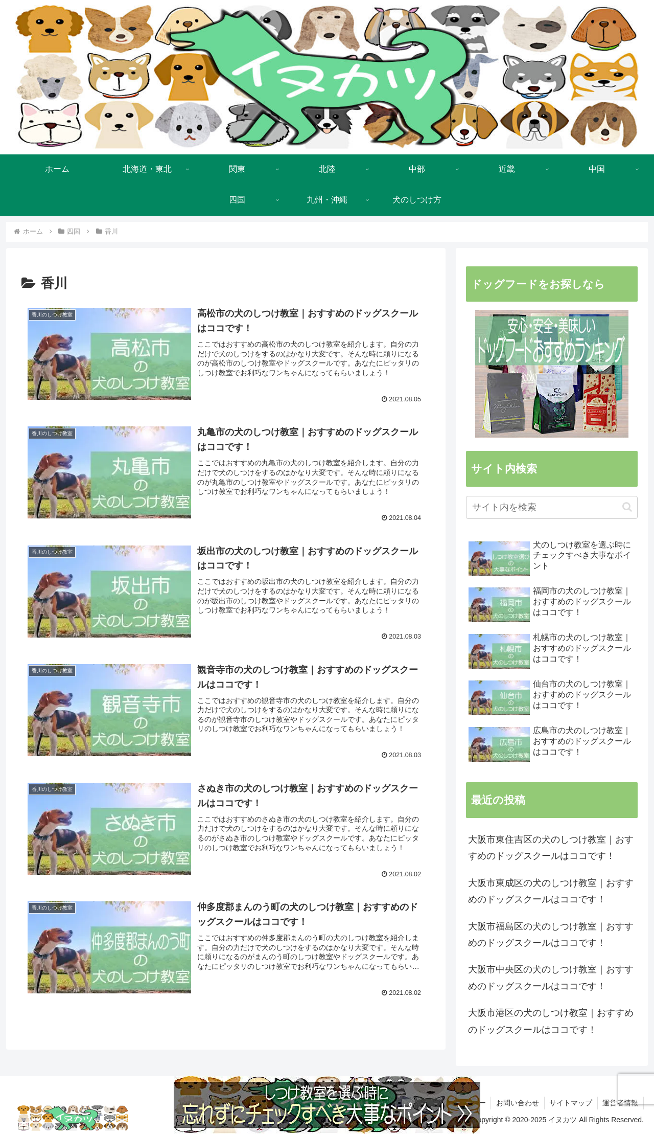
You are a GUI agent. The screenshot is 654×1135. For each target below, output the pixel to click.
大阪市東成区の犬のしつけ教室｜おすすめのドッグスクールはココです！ (551, 891)
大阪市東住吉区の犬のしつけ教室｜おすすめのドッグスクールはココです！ (551, 847)
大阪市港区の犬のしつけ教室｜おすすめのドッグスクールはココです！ (551, 1021)
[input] (552, 507)
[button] (627, 507)
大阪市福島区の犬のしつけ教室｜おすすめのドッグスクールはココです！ (551, 934)
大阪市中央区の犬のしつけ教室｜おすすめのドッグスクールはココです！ (551, 977)
